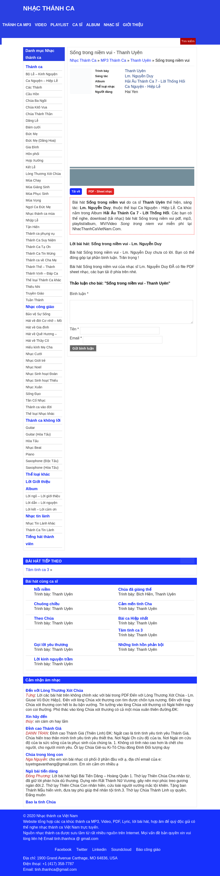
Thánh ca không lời (43, 420)
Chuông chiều (47, 604)
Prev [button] (76, 178)
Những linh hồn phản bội (141, 645)
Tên (74, 329)
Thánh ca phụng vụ (40, 233)
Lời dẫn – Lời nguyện (41, 503)
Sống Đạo (33, 394)
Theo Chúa (44, 618)
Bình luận (79, 294)
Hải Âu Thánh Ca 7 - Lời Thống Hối (155, 81)
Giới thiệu (133, 25)
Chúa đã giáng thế (134, 589)
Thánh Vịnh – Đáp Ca (42, 273)
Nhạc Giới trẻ (35, 360)
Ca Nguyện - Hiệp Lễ (143, 86)
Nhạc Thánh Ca (49, 8)
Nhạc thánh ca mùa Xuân (40, 214)
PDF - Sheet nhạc (100, 191)
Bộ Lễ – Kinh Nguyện (41, 74)
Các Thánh (34, 87)
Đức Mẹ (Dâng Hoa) (41, 140)
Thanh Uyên (140, 60)
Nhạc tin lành (38, 516)
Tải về (76, 191)
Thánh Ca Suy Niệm (41, 240)
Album (93, 25)
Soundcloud (121, 850)
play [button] (88, 177)
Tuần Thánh (35, 300)
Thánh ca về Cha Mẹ (41, 260)
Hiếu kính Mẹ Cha (39, 347)
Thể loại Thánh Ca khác (43, 280)
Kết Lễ (30, 167)
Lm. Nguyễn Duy (139, 76)
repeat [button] (116, 178)
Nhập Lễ (32, 220)
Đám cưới (33, 127)
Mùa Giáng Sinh (38, 187)
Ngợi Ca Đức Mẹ (38, 207)
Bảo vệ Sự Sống (38, 314)
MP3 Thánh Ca (113, 60)
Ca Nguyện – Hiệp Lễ (42, 81)
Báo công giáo (148, 850)
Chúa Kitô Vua (36, 107)
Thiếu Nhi (33, 287)
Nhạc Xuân (34, 387)
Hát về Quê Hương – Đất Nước (41, 334)
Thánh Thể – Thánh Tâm (40, 267)
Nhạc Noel (33, 367)
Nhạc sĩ (111, 25)
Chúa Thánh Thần (39, 114)
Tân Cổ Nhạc (35, 400)
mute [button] (162, 177)
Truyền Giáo (35, 293)
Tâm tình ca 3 (37, 570)
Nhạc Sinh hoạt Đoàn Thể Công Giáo (42, 374)
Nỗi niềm (42, 589)
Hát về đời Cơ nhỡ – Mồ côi (44, 321)
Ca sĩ (77, 25)
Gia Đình (32, 147)
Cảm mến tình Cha (135, 604)
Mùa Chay (33, 180)
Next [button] (100, 178)
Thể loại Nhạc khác (40, 414)
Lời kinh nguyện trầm (53, 659)
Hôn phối (32, 154)
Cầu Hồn (32, 94)
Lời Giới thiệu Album (38, 485)
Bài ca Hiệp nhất (133, 618)
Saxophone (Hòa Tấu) (42, 467)
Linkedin (99, 850)
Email (76, 338)
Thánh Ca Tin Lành (40, 530)
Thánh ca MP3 (16, 25)
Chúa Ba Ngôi (36, 101)
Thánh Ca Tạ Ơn (38, 247)
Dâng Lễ (32, 120)
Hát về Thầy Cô (37, 340)
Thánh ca (34, 67)
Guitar (30, 428)
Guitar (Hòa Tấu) (38, 434)
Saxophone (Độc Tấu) (42, 461)
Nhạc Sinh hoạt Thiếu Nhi (42, 381)
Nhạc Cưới (34, 354)
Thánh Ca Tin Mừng (40, 253)
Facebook (63, 850)
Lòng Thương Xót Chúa (43, 174)
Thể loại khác (38, 474)
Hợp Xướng (34, 160)
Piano (30, 454)
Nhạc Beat (33, 448)
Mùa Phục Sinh (37, 194)
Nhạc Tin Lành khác (40, 523)
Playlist (59, 25)
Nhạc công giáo (40, 307)
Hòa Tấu (32, 441)
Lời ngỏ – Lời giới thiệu (43, 496)
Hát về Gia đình (37, 327)
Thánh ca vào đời (39, 407)
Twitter (81, 850)
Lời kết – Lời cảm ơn (41, 509)
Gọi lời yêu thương (51, 645)
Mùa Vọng (33, 200)
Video (41, 25)
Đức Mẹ (32, 134)
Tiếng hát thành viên (40, 540)
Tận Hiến (32, 227)
